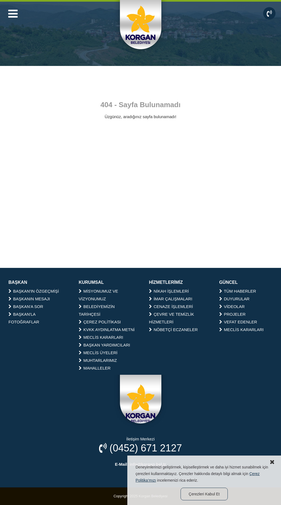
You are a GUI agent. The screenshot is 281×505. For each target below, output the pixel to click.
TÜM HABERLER (237, 291)
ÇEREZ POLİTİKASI (100, 322)
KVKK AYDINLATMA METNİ (107, 329)
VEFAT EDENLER (238, 322)
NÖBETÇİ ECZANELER (173, 329)
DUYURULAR (234, 298)
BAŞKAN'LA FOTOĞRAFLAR (24, 318)
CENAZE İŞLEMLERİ (171, 306)
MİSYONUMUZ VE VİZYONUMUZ (98, 295)
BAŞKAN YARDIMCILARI (104, 345)
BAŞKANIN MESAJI (29, 298)
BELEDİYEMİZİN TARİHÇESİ (97, 310)
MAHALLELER (95, 368)
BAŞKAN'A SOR (26, 306)
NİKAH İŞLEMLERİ (169, 291)
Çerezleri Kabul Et (204, 494)
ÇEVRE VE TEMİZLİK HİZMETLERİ (171, 318)
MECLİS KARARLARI (101, 337)
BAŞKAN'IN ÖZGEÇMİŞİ (34, 291)
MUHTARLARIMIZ (98, 360)
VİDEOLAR (232, 306)
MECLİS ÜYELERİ (98, 352)
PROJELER (232, 314)
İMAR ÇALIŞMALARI (170, 298)
